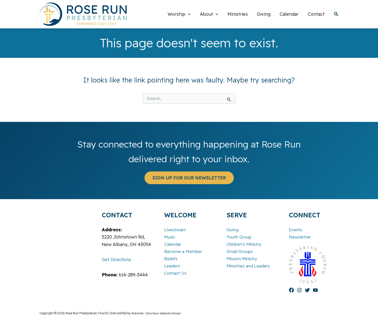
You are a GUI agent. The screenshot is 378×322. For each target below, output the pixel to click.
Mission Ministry (243, 259)
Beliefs (171, 259)
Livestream (175, 229)
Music (170, 237)
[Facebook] (291, 290)
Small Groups (241, 251)
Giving (233, 229)
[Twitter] (307, 290)
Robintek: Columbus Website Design (156, 313)
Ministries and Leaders (250, 266)
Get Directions (117, 259)
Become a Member (184, 251)
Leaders (172, 266)
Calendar (173, 244)
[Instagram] (299, 290)
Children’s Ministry (246, 244)
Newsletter (301, 237)
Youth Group (240, 237)
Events (296, 229)
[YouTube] (315, 290)
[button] (189, 14)
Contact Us (176, 274)
